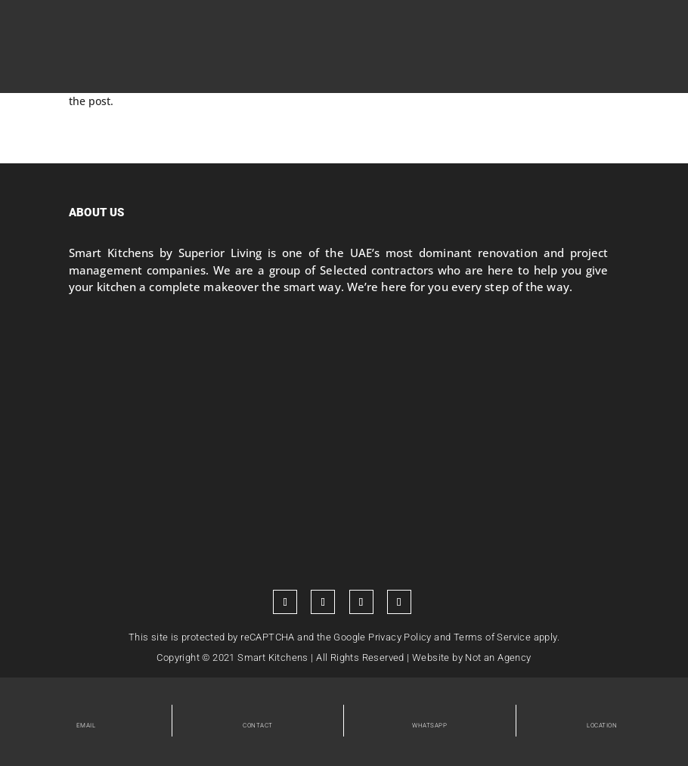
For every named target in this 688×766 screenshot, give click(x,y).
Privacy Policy (400, 637)
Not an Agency (498, 657)
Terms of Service (492, 637)
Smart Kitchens (272, 657)
